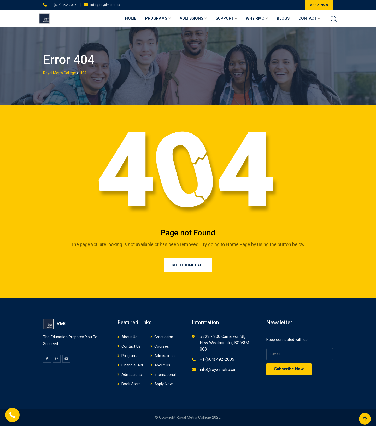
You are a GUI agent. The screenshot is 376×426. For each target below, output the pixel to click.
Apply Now (163, 384)
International (165, 374)
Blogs (283, 18)
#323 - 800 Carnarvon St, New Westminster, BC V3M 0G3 (224, 343)
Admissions (191, 18)
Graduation (163, 337)
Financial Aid (132, 365)
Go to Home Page (188, 265)
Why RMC (255, 18)
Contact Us (131, 346)
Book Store (131, 384)
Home (130, 18)
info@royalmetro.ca (105, 5)
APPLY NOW (319, 5)
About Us (129, 337)
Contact (307, 18)
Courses (161, 346)
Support (224, 18)
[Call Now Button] (12, 415)
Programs (156, 18)
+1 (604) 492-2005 (62, 5)
